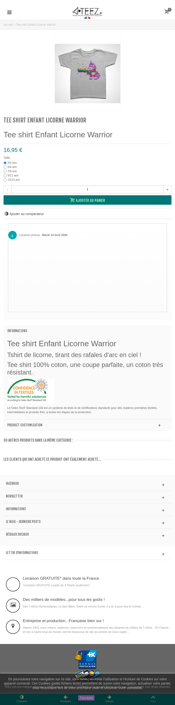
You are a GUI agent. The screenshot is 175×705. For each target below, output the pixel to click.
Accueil (8, 24)
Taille (7, 157)
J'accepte (86, 698)
